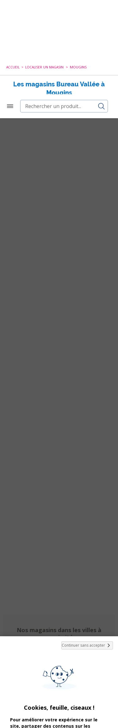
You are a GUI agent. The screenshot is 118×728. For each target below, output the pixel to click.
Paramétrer (59, 709)
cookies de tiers (57, 632)
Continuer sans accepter (87, 527)
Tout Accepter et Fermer (59, 692)
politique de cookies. (43, 675)
